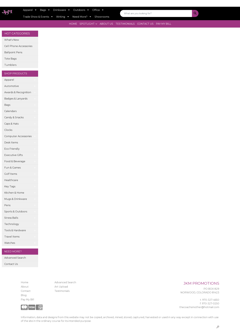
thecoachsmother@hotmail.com (199, 307)
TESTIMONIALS (125, 23)
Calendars (10, 111)
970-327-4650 (210, 299)
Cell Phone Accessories (18, 46)
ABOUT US (106, 23)
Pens (7, 205)
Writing (60, 16)
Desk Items (11, 142)
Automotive (11, 86)
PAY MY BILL (163, 23)
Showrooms (102, 16)
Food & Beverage (14, 161)
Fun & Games (12, 167)
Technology (11, 224)
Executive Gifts (13, 155)
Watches (9, 242)
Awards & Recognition (17, 92)
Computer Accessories (18, 136)
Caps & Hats (11, 123)
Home (24, 282)
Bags (43, 10)
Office (96, 10)
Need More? (79, 16)
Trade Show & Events (36, 16)
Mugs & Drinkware (15, 199)
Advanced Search (15, 257)
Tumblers (10, 65)
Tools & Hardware (15, 230)
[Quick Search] (156, 13)
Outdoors (79, 10)
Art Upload (61, 286)
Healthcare (11, 180)
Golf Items (10, 173)
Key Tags (9, 186)
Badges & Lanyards (15, 98)
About (25, 286)
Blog (24, 295)
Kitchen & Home (14, 192)
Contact (26, 291)
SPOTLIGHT (87, 23)
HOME (73, 23)
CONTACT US (145, 23)
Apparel (28, 10)
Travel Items (11, 236)
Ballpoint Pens (13, 52)
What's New (11, 39)
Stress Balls (11, 217)
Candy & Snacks (14, 117)
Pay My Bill (27, 299)
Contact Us (11, 264)
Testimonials (61, 291)
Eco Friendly (12, 148)
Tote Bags (10, 58)
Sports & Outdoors (15, 211)
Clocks (8, 130)
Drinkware (59, 10)
